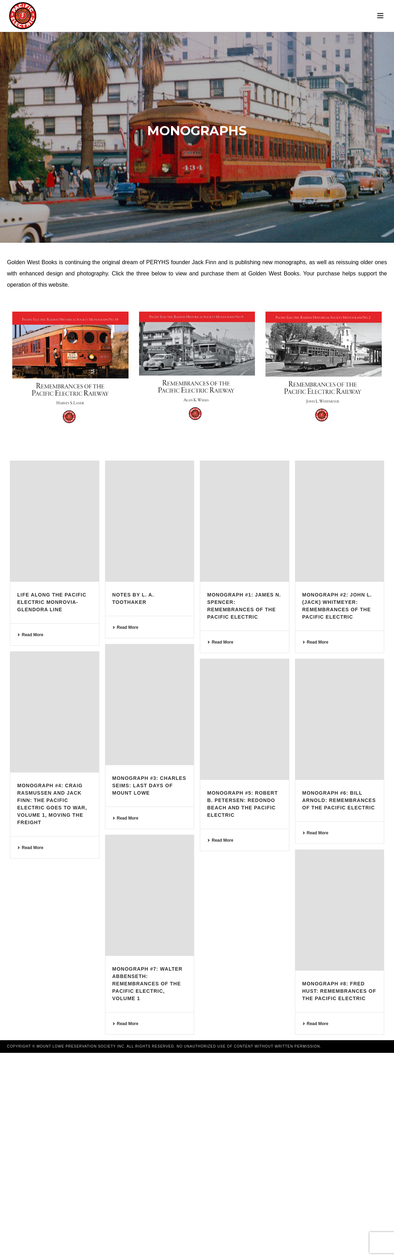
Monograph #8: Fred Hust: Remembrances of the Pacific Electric (339, 991)
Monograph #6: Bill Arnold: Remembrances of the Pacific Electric (339, 800)
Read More (30, 634)
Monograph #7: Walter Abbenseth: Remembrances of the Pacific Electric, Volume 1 (147, 983)
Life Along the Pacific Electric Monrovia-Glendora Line (51, 602)
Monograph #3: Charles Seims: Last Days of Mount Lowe (149, 785)
